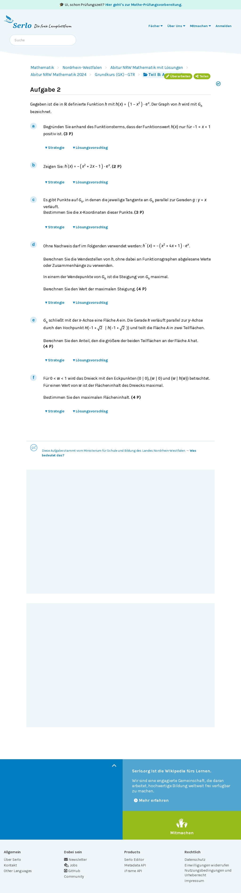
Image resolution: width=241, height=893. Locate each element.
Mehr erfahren (151, 800)
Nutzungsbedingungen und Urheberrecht (208, 872)
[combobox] (42, 40)
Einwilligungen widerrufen (207, 865)
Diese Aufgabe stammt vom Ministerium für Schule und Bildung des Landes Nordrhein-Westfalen (113, 451)
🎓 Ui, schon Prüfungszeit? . (120, 4)
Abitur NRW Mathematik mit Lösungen (146, 67)
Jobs (70, 865)
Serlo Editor (134, 859)
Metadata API (135, 865)
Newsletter (75, 859)
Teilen (202, 76)
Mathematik (42, 67)
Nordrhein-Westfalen (82, 67)
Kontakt (10, 865)
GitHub (72, 871)
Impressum (194, 880)
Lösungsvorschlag (90, 147)
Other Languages (18, 871)
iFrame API (133, 871)
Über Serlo (12, 859)
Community (74, 876)
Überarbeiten (178, 76)
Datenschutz (195, 859)
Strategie (54, 147)
